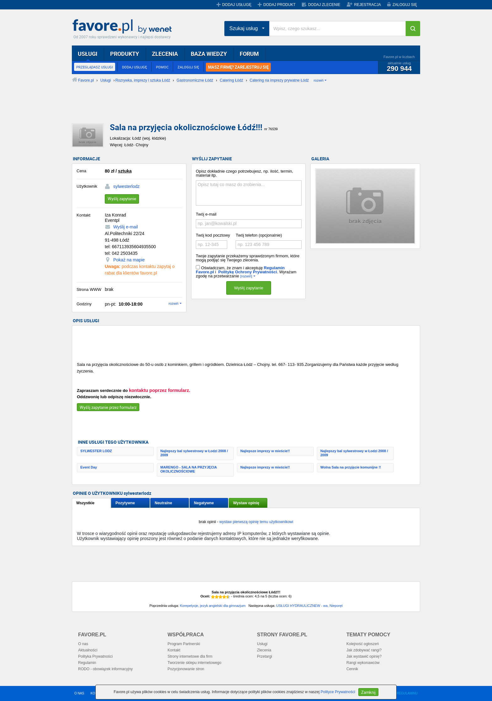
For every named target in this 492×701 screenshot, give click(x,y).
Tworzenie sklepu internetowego (194, 663)
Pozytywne (125, 503)
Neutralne (163, 503)
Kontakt (174, 650)
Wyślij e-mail (125, 226)
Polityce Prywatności (338, 692)
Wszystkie (85, 503)
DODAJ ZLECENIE (324, 5)
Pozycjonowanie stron (186, 669)
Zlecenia (264, 650)
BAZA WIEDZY (209, 53)
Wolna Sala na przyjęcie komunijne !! (350, 467)
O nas (83, 644)
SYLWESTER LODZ (96, 451)
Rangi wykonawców (362, 663)
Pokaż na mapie (129, 259)
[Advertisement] (224, 108)
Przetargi (264, 656)
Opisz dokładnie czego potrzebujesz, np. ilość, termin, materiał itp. (244, 173)
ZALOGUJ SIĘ (405, 5)
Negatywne (204, 503)
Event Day (88, 467)
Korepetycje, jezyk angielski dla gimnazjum (212, 605)
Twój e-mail (206, 214)
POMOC (162, 67)
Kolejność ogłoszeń (362, 644)
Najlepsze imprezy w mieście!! (265, 451)
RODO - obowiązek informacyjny (105, 669)
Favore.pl (123, 27)
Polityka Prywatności (95, 656)
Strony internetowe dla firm (190, 656)
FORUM (249, 53)
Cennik (352, 669)
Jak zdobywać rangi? (364, 650)
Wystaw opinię (246, 503)
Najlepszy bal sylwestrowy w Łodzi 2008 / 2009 (194, 453)
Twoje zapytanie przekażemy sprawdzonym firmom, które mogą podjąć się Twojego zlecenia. (247, 258)
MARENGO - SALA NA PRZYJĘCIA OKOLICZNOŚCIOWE (188, 469)
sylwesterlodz (126, 186)
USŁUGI (87, 53)
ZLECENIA (165, 53)
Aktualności (87, 650)
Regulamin (87, 663)
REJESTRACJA (367, 5)
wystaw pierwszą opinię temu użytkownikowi (256, 522)
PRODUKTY (124, 53)
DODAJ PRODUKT (279, 5)
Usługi (262, 644)
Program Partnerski (184, 644)
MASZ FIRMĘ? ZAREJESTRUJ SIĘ (238, 67)
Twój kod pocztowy (213, 235)
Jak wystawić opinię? (364, 656)
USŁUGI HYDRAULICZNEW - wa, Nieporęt (309, 605)
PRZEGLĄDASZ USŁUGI (94, 67)
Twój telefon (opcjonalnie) (259, 235)
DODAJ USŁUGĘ (236, 5)
